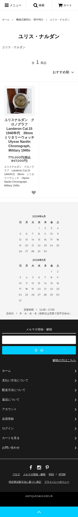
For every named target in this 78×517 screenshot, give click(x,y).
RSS (51, 474)
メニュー (12, 5)
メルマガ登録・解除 (34, 474)
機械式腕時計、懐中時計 (29, 19)
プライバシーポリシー (56, 481)
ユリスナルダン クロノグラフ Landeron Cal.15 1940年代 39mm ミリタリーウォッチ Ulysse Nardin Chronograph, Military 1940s (19, 135)
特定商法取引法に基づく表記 (25, 481)
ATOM (62, 474)
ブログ (16, 474)
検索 (39, 5)
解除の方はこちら (64, 360)
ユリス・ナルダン (60, 19)
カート (65, 5)
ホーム (6, 19)
